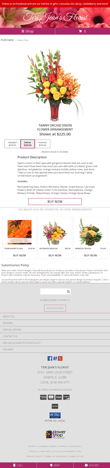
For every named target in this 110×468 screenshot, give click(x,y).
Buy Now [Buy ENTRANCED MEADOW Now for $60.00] (55, 255)
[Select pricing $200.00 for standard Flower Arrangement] (12, 144)
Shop (27, 31)
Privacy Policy (34, 456)
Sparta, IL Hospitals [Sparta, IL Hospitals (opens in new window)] (70, 446)
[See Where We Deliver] (55, 308)
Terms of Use (76, 456)
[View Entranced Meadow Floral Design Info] (55, 232)
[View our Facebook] (50, 359)
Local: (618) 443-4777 (55, 382)
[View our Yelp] (60, 359)
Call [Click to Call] (18, 465)
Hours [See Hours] (92, 465)
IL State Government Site (67, 451)
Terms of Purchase (56, 456)
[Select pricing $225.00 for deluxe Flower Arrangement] (27, 144)
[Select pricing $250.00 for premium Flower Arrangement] (42, 144)
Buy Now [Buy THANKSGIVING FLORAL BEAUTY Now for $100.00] (19, 255)
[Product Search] (55, 291)
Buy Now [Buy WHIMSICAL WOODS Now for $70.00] (90, 255)
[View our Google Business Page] (55, 359)
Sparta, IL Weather (39, 451)
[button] (55, 415)
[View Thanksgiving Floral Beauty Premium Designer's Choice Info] (20, 232)
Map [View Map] (55, 465)
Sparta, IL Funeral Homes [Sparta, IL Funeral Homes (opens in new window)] (42, 446)
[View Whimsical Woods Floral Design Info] (91, 232)
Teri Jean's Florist (55, 17)
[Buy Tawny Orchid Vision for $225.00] (55, 201)
